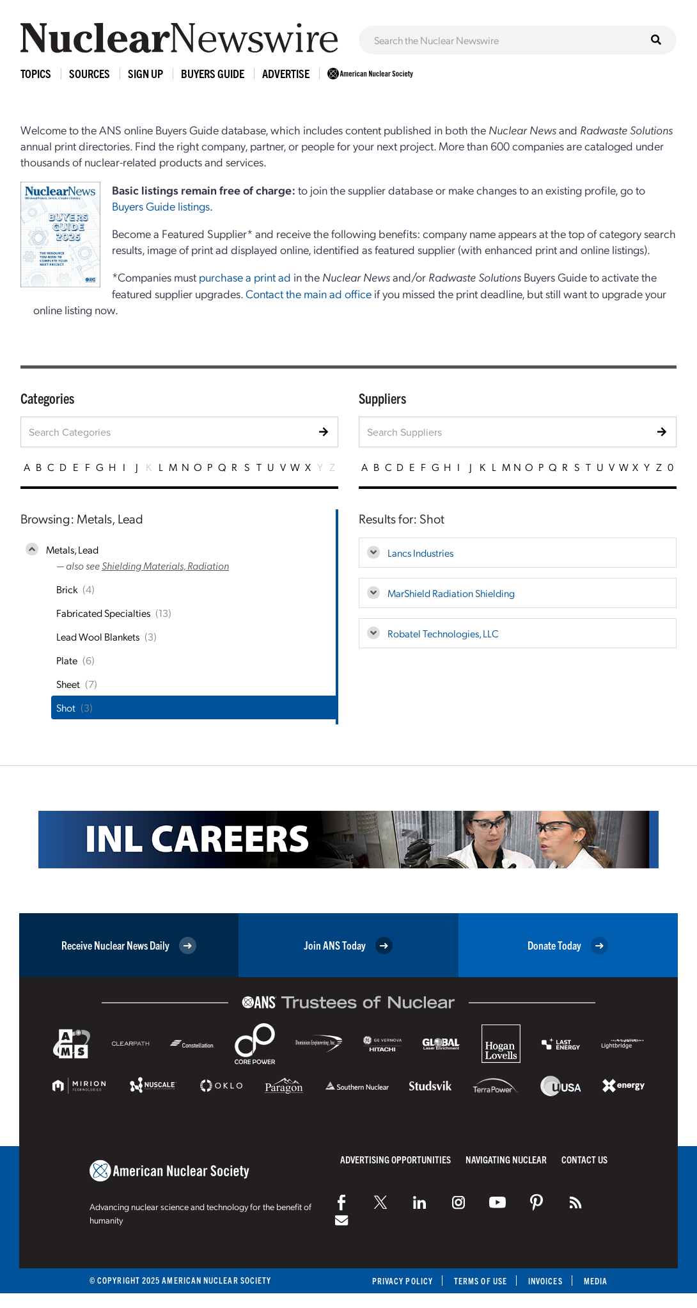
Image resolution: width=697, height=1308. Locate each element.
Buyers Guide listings (161, 205)
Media (595, 1280)
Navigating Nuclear (506, 1159)
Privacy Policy (402, 1280)
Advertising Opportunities (395, 1159)
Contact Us (584, 1159)
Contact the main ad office (309, 293)
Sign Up (145, 73)
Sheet (68, 683)
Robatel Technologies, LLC (443, 633)
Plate (66, 660)
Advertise (285, 73)
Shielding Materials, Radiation (165, 565)
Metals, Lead (72, 549)
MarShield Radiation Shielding (451, 593)
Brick (66, 589)
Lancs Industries (420, 552)
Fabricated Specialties (103, 612)
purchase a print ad (245, 276)
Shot (65, 707)
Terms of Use (480, 1280)
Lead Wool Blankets (97, 636)
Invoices (545, 1280)
